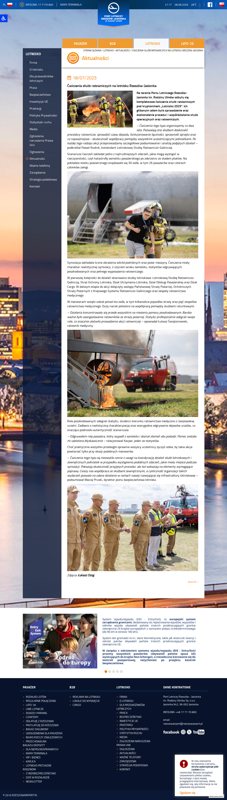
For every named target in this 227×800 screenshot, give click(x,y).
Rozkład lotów (36, 697)
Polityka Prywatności (134, 729)
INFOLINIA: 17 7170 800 (36, 4)
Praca (124, 713)
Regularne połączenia (41, 701)
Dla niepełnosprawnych (42, 749)
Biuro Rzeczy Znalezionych (44, 737)
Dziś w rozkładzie (38, 777)
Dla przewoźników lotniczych (130, 707)
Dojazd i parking (36, 713)
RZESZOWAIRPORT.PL (24, 795)
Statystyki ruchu (131, 733)
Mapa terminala (36, 753)
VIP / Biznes (33, 757)
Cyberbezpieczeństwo (41, 773)
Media (123, 737)
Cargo (77, 705)
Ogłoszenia (127, 749)
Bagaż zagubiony (37, 729)
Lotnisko (108, 50)
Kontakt (125, 769)
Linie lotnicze (35, 709)
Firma (123, 697)
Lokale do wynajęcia (86, 701)
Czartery (32, 717)
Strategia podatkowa (134, 765)
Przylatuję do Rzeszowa (42, 725)
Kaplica (31, 761)
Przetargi (126, 725)
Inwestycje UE (129, 721)
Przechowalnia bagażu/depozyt (34, 743)
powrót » (193, 581)
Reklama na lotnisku (86, 697)
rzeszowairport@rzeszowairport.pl (182, 723)
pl (7, 4)
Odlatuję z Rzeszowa (40, 721)
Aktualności (123, 50)
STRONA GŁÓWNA (92, 50)
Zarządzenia (128, 761)
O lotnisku (126, 701)
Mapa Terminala (71, 4)
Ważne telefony (130, 757)
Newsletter (34, 781)
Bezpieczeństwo (130, 717)
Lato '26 (31, 705)
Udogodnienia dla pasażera (44, 733)
